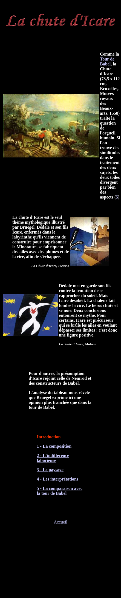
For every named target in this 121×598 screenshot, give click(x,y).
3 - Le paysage (50, 469)
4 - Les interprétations (58, 479)
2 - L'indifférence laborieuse (53, 458)
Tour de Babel (107, 61)
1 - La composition (54, 446)
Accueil (60, 522)
